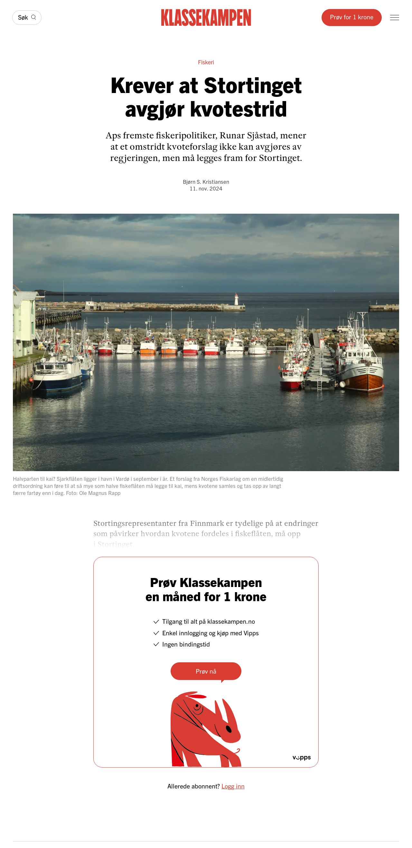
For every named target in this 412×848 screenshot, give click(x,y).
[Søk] (27, 17)
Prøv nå (206, 671)
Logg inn (233, 786)
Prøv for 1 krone (351, 17)
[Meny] (394, 17)
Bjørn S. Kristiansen (206, 181)
